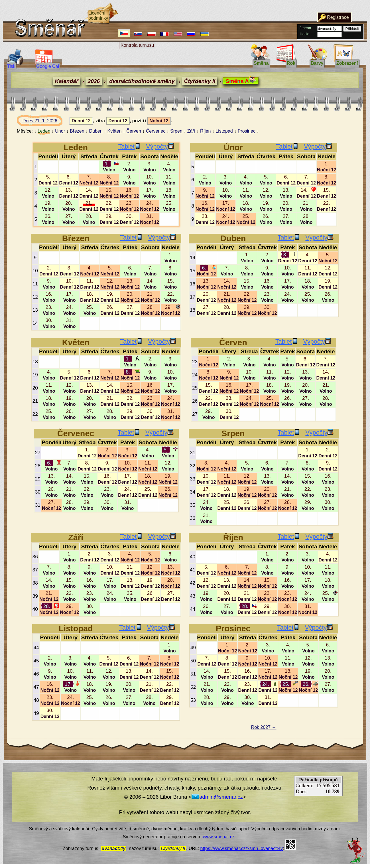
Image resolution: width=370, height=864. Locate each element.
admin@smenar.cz (217, 797)
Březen (77, 131)
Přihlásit (352, 29)
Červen (133, 131)
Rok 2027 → (264, 727)
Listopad (224, 131)
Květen (114, 131)
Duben (95, 131)
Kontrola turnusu (137, 45)
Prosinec (246, 131)
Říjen (205, 131)
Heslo (304, 34)
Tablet (129, 146)
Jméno (305, 28)
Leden (44, 131)
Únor (60, 131)
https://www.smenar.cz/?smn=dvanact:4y (241, 848)
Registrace (338, 17)
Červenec (155, 131)
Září (191, 131)
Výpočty (160, 146)
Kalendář (66, 81)
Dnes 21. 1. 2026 (45, 122)
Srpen (176, 131)
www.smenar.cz (219, 836)
